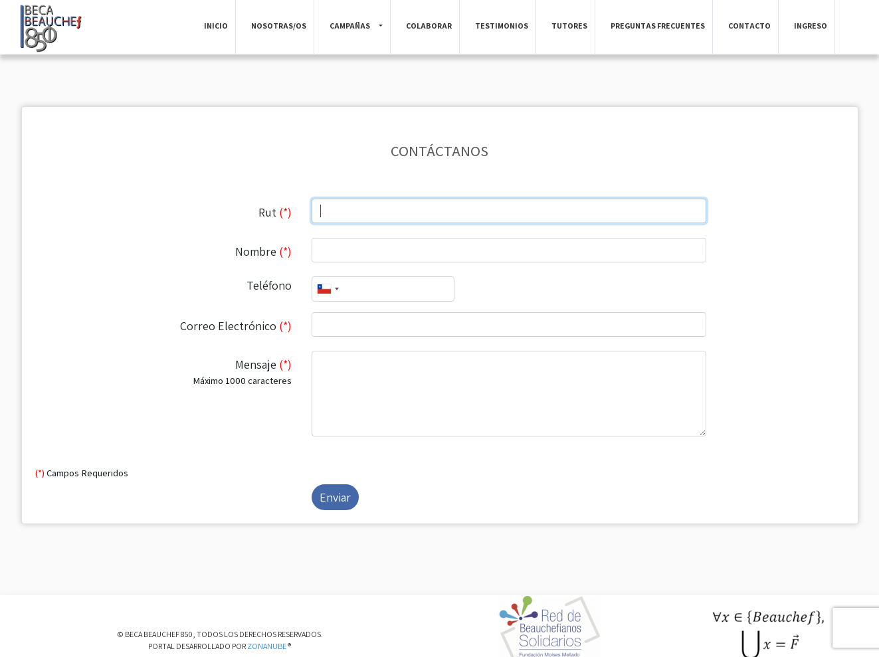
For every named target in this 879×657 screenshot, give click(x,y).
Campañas (350, 26)
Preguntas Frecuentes (658, 26)
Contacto (749, 26)
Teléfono (269, 285)
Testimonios (501, 26)
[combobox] (327, 288)
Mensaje (163, 372)
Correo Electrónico (236, 325)
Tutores (569, 26)
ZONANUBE (266, 646)
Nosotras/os (278, 26)
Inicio (216, 26)
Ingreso (810, 26)
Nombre (263, 251)
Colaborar (429, 26)
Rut (275, 212)
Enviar (335, 497)
